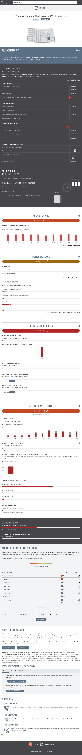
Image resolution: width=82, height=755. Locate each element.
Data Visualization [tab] (24, 671)
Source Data (23, 648)
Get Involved (49, 744)
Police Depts (36, 19)
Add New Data (41, 619)
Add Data (12, 273)
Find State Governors (16, 681)
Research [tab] (13, 671)
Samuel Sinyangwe (48, 643)
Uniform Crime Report (56, 312)
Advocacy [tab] (5, 671)
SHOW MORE (41, 607)
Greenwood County (10, 50)
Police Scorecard (4, 2)
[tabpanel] (41, 683)
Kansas (40, 8)
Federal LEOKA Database (73, 245)
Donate (35, 744)
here (54, 641)
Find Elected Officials (15, 691)
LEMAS (78, 312)
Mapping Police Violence (73, 277)
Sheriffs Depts (45, 19)
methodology (9, 648)
